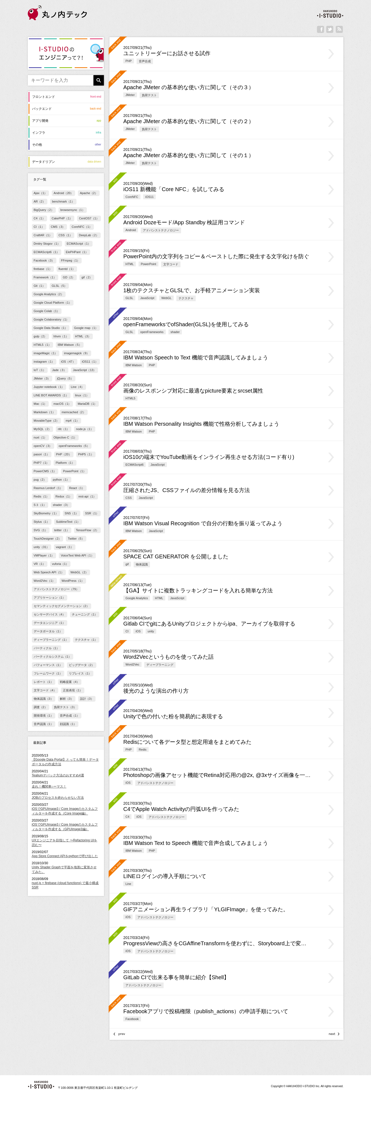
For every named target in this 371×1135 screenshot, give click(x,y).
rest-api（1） (87, 496)
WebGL (166, 298)
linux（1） (82, 395)
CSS (128, 497)
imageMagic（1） (46, 353)
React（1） (77, 488)
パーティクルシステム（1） (52, 656)
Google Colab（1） (47, 311)
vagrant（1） (64, 547)
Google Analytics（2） (49, 294)
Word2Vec (132, 664)
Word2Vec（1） (44, 580)
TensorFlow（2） (87, 530)
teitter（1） (61, 530)
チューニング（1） (84, 614)
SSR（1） (92, 513)
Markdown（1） (44, 412)
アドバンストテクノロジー (161, 230)
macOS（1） (62, 403)
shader (175, 332)
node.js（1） (84, 429)
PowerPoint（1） (74, 471)
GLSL (129, 298)
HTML (129, 264)
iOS (138, 631)
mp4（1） (72, 420)
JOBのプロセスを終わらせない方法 (58, 798)
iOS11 (149, 196)
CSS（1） (65, 235)
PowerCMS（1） (45, 471)
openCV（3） (43, 445)
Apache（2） (89, 193)
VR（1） (39, 563)
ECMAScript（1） (79, 243)
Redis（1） (41, 496)
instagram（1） (44, 361)
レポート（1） (43, 681)
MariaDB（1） (87, 403)
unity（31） (42, 547)
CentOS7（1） (89, 218)
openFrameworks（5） (74, 445)
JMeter (130, 95)
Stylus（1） (42, 521)
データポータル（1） (48, 631)
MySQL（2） (42, 429)
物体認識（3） (43, 698)
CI (126, 631)
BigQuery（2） (44, 210)
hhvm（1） (61, 336)
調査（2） (40, 707)
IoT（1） (40, 370)
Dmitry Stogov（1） (47, 243)
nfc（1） (63, 429)
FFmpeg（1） (70, 260)
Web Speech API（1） (49, 572)
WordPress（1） (73, 580)
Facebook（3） (44, 260)
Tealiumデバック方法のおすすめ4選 (58, 775)
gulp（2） (40, 336)
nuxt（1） (40, 437)
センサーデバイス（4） (49, 614)
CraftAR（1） (43, 235)
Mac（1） (40, 403)
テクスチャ (186, 298)
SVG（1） (41, 530)
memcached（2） (74, 412)
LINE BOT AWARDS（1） (51, 395)
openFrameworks (151, 332)
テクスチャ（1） (86, 639)
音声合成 (145, 61)
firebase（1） (43, 268)
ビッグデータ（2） (81, 665)
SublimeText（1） (68, 521)
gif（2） (86, 277)
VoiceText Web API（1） (77, 555)
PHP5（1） (86, 454)
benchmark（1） (63, 201)
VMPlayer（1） (44, 555)
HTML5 (130, 398)
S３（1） (40, 504)
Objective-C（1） (65, 437)
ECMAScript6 (134, 464)
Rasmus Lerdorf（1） (48, 488)
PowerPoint (148, 264)
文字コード (170, 264)
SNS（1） (72, 513)
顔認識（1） (68, 724)
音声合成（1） (69, 715)
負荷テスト (149, 95)
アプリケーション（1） (49, 597)
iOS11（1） (90, 361)
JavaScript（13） (84, 370)
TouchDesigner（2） (48, 538)
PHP (128, 61)
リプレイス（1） (80, 673)
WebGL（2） (79, 572)
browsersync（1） (72, 210)
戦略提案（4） (69, 681)
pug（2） (40, 479)
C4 (127, 816)
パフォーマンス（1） (48, 665)
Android (130, 230)
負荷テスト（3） (65, 707)
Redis (142, 749)
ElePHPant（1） (77, 252)
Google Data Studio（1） (51, 327)
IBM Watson (133, 365)
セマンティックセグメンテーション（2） (61, 606)
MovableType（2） (46, 420)
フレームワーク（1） (48, 673)
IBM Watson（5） (70, 344)
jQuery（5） (65, 378)
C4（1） (39, 218)
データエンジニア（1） (49, 622)
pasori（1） (42, 454)
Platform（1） (65, 462)
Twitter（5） (76, 538)
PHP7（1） (41, 462)
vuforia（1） (60, 563)
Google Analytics (136, 598)
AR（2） (39, 201)
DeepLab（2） (89, 235)
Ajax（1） (40, 193)
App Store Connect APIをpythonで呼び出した (65, 856)
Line (128, 883)
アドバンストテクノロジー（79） (56, 589)
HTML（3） (83, 336)
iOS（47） (68, 361)
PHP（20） (64, 454)
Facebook (132, 1019)
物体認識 (142, 564)
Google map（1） (86, 327)
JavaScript (147, 298)
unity (151, 631)
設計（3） (87, 698)
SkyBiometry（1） (46, 513)
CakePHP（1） (62, 218)
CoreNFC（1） (82, 226)
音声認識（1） (43, 724)
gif (127, 564)
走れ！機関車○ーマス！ (49, 786)
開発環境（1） (43, 715)
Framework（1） (45, 277)
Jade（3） (59, 370)
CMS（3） (58, 226)
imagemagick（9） (76, 353)
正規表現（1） (72, 690)
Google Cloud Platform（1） (53, 302)
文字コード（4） (45, 690)
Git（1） (39, 285)
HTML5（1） (42, 344)
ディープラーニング (159, 664)
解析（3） (66, 698)
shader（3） (61, 504)
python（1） (61, 479)
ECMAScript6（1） (46, 252)
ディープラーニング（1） (51, 639)
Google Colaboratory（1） (51, 319)
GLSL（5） (59, 285)
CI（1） (39, 226)
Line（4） (77, 386)
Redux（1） (64, 496)
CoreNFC (131, 196)
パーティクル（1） (46, 648)
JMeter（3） (42, 378)
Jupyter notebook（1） (49, 386)
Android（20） (63, 193)
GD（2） (69, 277)
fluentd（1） (67, 268)
